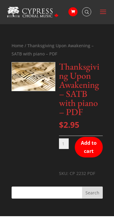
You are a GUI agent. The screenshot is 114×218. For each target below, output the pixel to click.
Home (17, 45)
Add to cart (89, 147)
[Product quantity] (64, 143)
